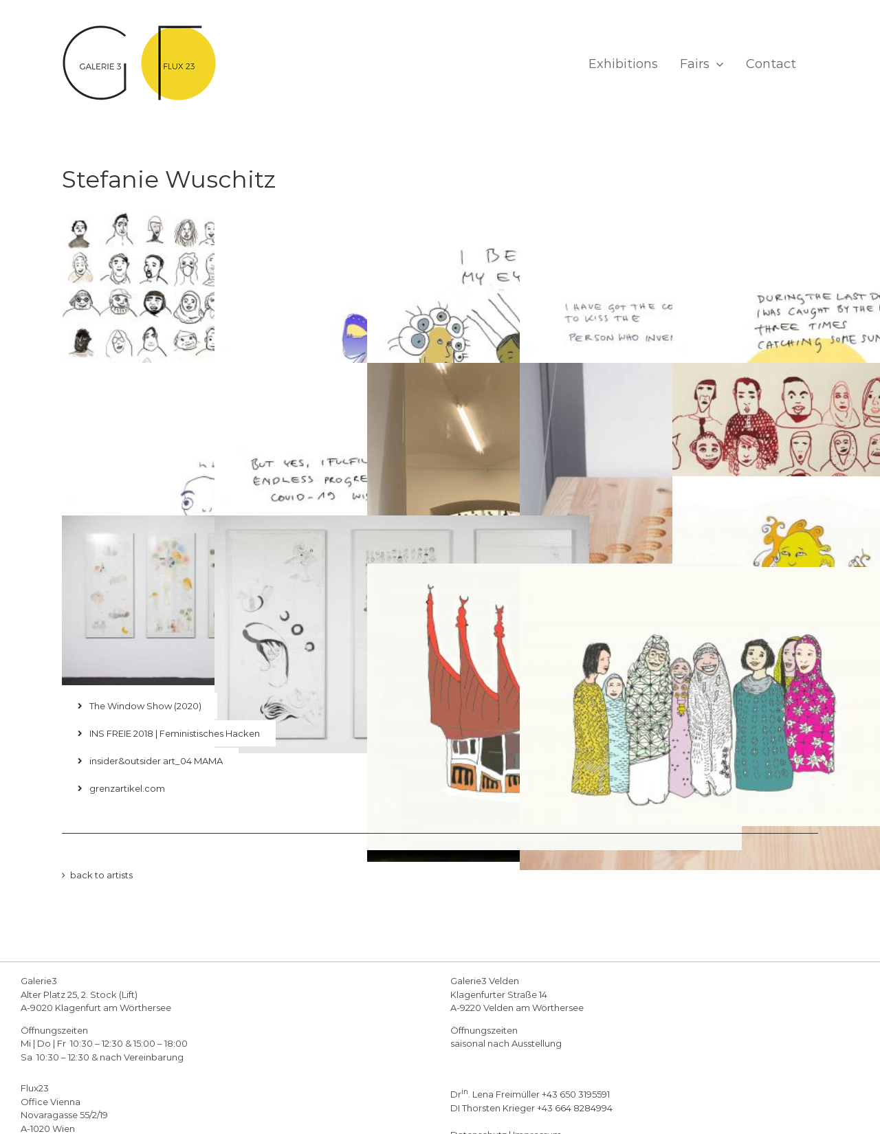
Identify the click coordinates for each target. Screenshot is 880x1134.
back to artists (101, 874)
